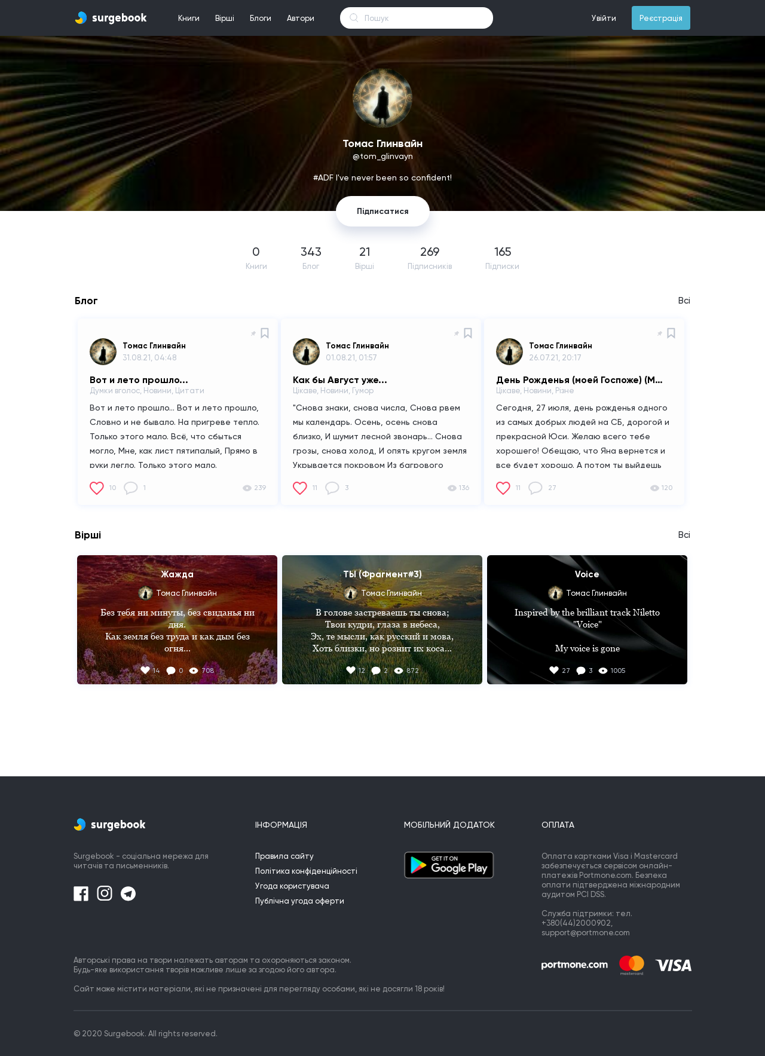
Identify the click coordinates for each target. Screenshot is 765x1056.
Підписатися (383, 211)
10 (112, 487)
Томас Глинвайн (154, 345)
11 (315, 487)
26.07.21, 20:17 (555, 357)
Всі (684, 300)
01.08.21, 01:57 (351, 357)
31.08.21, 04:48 (149, 357)
